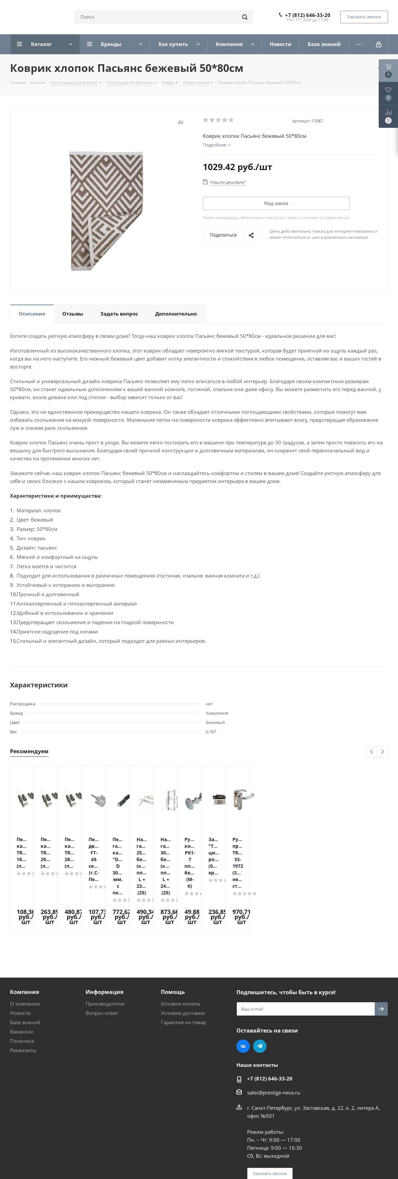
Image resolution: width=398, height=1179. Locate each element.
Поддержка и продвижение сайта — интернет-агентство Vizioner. (89, 1155)
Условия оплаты (180, 947)
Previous (371, 752)
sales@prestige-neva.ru (273, 1036)
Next (382, 752)
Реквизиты (23, 993)
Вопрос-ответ (102, 956)
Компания (24, 935)
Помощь (173, 935)
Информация (104, 935)
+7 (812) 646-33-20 (307, 15)
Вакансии (22, 975)
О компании (25, 947)
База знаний (25, 965)
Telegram (259, 989)
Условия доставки (183, 956)
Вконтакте (243, 989)
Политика (22, 984)
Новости (20, 956)
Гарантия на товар (183, 965)
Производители (105, 947)
